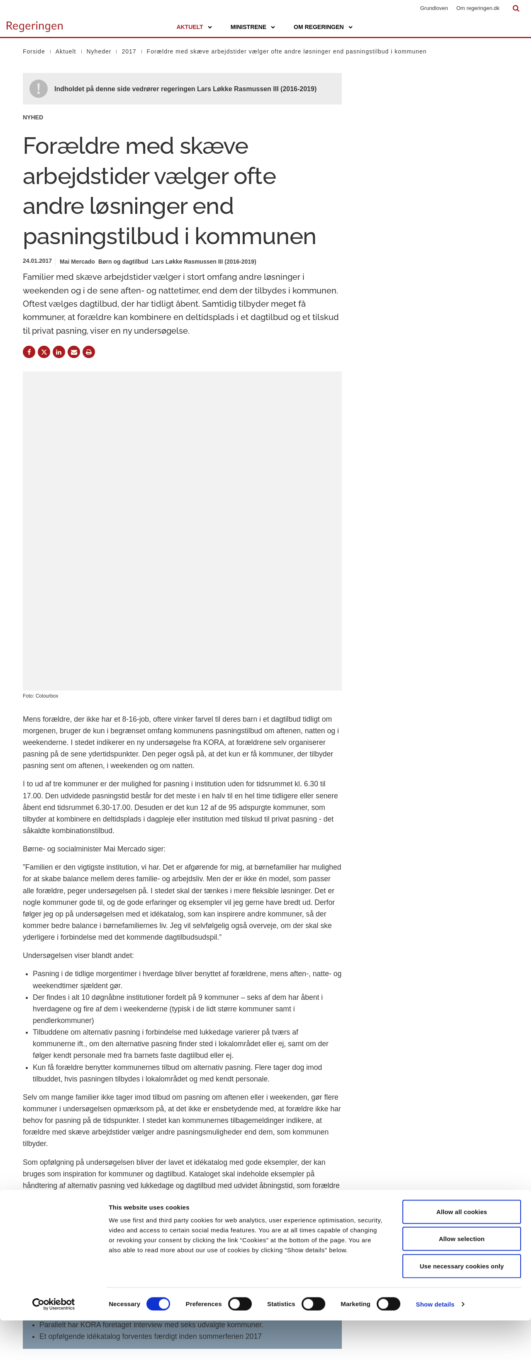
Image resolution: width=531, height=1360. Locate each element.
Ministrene (248, 27)
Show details (435, 1343)
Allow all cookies (461, 1251)
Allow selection (462, 1278)
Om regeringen (319, 27)
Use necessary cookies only (462, 1305)
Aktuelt (189, 27)
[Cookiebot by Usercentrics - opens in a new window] (53, 1344)
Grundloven (434, 8)
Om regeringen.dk (477, 8)
